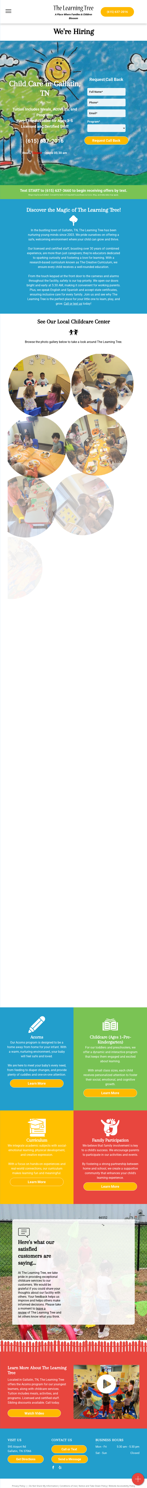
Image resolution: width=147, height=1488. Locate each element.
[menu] (8, 11)
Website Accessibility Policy (122, 1485)
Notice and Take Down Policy (93, 1485)
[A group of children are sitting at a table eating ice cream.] (89, 376)
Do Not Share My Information (43, 1485)
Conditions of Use (68, 1485)
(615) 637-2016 (45, 141)
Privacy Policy (18, 1485)
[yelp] (59, 1468)
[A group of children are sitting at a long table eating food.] (75, 439)
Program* (93, 121)
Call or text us (73, 303)
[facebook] (53, 1468)
